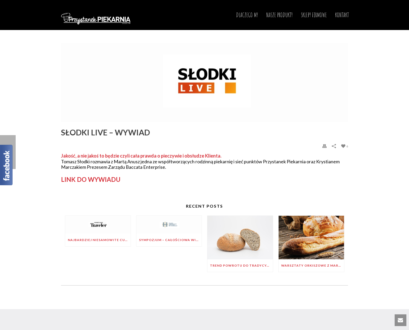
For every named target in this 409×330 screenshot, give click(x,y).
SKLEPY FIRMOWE (314, 15)
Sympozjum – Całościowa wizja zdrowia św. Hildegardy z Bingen (170, 240)
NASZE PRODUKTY (279, 15)
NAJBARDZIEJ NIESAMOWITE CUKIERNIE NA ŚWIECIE (99, 240)
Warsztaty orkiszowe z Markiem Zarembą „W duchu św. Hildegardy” (312, 265)
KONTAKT (342, 15)
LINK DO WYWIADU (91, 179)
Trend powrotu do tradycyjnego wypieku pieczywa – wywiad (241, 265)
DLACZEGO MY (247, 15)
